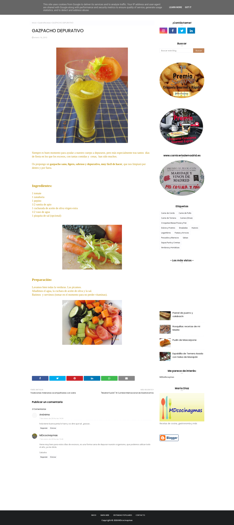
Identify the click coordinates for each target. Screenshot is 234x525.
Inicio (34, 22)
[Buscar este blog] (176, 50)
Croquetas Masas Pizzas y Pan (174, 223)
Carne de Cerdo (168, 213)
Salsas (185, 237)
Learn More (175, 7)
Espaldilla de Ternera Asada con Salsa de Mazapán (188, 355)
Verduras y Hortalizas (170, 247)
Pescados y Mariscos (170, 237)
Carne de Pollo (185, 213)
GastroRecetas (44, 22)
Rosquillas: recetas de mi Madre (186, 328)
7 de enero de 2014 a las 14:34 (51, 418)
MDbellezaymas (167, 377)
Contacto (140, 515)
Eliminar (53, 428)
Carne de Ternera (168, 218)
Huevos (195, 228)
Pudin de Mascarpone (185, 340)
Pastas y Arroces (182, 232)
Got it (188, 7)
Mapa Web (105, 515)
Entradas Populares (122, 515)
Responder (44, 428)
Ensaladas (183, 228)
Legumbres (166, 232)
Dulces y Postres (168, 228)
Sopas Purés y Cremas (170, 242)
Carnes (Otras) (186, 218)
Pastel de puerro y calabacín (183, 314)
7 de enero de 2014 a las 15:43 (51, 439)
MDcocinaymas (48, 435)
